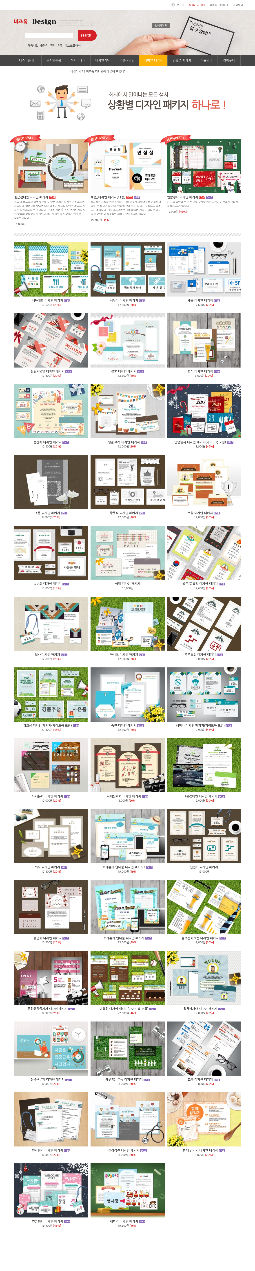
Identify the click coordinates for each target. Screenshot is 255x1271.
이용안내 (206, 60)
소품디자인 (127, 60)
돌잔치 (44, 45)
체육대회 (33, 45)
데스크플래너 (72, 45)
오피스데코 (78, 60)
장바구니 (229, 60)
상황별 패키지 (153, 60)
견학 (52, 45)
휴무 (60, 45)
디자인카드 (102, 60)
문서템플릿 (54, 60)
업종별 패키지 (182, 60)
